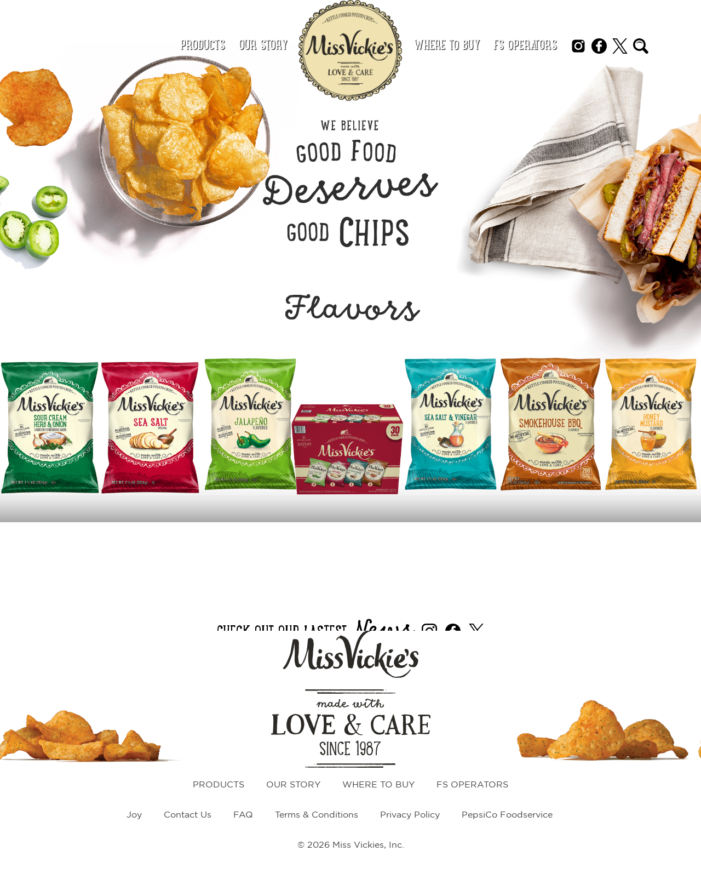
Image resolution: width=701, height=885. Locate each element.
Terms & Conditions (316, 815)
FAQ (243, 815)
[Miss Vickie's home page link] (350, 50)
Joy (134, 815)
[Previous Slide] (13, 437)
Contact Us (187, 815)
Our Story (263, 46)
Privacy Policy (410, 815)
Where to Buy (446, 46)
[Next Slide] (687, 437)
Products (202, 46)
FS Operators (525, 46)
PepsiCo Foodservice (507, 815)
